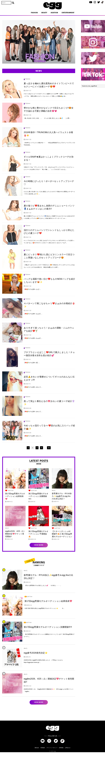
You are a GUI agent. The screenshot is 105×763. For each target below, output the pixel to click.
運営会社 (37, 758)
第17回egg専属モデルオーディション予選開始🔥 (38, 544)
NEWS (53, 502)
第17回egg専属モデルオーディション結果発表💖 (15, 507)
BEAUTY (44, 13)
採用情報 (61, 758)
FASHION (34, 13)
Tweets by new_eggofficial (89, 86)
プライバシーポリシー (51, 758)
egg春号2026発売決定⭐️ (36, 663)
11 (49, 459)
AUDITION (54, 13)
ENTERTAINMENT (68, 13)
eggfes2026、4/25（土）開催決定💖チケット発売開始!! (14, 544)
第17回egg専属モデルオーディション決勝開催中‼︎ (38, 507)
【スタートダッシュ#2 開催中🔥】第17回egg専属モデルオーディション (62, 544)
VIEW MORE (38, 556)
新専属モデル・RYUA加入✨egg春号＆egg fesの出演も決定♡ (62, 507)
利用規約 (43, 758)
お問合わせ (67, 758)
